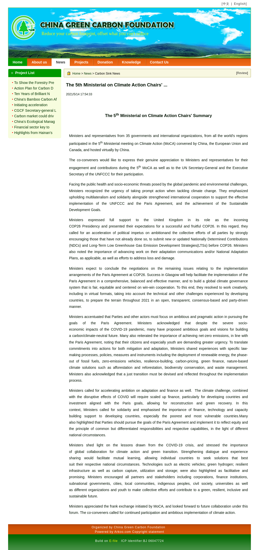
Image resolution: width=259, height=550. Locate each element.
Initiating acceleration (31, 105)
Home (18, 62)
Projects (81, 62)
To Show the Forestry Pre (34, 83)
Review (242, 73)
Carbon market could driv (34, 116)
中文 (226, 4)
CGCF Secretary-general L (35, 110)
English (240, 4)
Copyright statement (148, 532)
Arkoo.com (122, 532)
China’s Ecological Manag (34, 122)
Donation (105, 62)
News (61, 62)
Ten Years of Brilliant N (32, 94)
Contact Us (159, 62)
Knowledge (131, 62)
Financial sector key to (31, 127)
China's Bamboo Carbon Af (35, 99)
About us (39, 62)
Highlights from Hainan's (33, 133)
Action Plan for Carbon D (33, 88)
